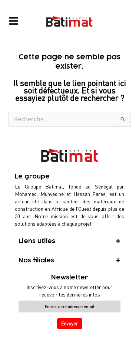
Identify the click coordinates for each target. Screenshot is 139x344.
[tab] (69, 241)
